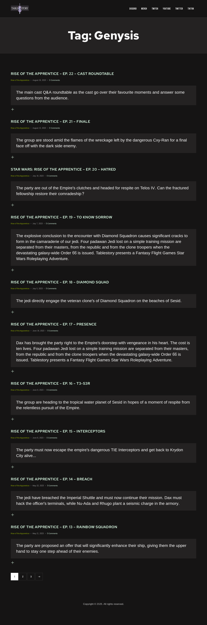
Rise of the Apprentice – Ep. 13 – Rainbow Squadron (74, 540)
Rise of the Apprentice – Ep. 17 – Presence (62, 332)
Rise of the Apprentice (20, 80)
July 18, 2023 (38, 179)
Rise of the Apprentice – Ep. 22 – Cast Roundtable (72, 73)
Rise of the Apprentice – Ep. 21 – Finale (58, 123)
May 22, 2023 (38, 498)
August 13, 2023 (39, 129)
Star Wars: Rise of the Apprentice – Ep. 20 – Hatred (73, 172)
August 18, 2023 (39, 80)
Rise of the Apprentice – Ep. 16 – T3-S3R (58, 392)
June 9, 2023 (38, 399)
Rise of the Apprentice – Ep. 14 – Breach (59, 491)
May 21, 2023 (38, 547)
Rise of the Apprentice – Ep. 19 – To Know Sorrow (71, 221)
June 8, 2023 (38, 448)
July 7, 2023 (38, 228)
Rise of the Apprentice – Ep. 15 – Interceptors (67, 442)
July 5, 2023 (38, 295)
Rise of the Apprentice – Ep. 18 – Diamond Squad (69, 288)
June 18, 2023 (38, 338)
